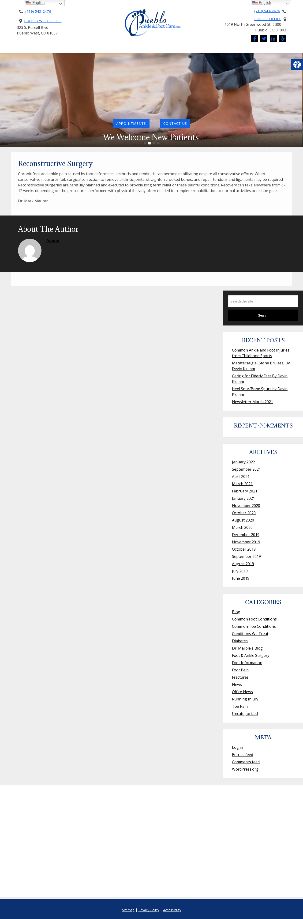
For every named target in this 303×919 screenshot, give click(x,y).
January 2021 (243, 498)
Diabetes (240, 640)
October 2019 (244, 549)
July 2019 (240, 571)
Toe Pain (240, 706)
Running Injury (245, 699)
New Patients (63, 50)
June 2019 (240, 578)
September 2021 (246, 469)
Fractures (240, 677)
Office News (242, 691)
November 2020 (246, 505)
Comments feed (246, 761)
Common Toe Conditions (254, 626)
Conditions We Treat (192, 50)
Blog (236, 611)
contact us (175, 123)
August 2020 (243, 520)
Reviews (286, 50)
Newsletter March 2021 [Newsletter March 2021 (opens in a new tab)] (252, 401)
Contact (258, 50)
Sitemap (128, 910)
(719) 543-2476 (38, 11)
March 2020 (242, 527)
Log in (237, 747)
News (231, 50)
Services (150, 50)
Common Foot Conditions (254, 619)
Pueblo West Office (43, 20)
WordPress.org (245, 769)
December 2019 (245, 534)
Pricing (96, 50)
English (261, 3)
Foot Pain (240, 670)
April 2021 (241, 476)
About (30, 50)
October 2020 (244, 512)
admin (52, 240)
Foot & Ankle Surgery (250, 655)
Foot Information (247, 662)
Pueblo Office (267, 18)
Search (263, 315)
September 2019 (246, 556)
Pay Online (123, 50)
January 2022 (243, 462)
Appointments (131, 123)
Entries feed (242, 754)
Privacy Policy (148, 910)
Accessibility (172, 910)
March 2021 (242, 483)
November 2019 (246, 542)
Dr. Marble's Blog (247, 648)
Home (10, 50)
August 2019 (243, 563)
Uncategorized (245, 713)
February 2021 (244, 491)
